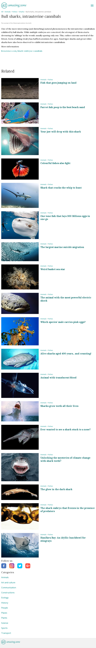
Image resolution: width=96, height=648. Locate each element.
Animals (8, 12)
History (4, 602)
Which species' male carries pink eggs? (62, 322)
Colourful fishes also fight (55, 163)
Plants (4, 617)
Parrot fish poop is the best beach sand (62, 107)
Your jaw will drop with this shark (60, 131)
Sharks (21, 12)
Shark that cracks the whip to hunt (61, 187)
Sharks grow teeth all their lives (59, 406)
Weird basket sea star (52, 269)
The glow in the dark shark (56, 489)
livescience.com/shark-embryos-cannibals (21, 51)
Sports (4, 628)
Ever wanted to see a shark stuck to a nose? (65, 429)
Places (4, 612)
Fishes (14, 12)
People (4, 607)
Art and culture (8, 582)
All (2, 12)
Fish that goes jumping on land (58, 82)
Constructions (8, 592)
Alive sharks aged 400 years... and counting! (65, 353)
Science (4, 623)
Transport (6, 633)
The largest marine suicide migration (62, 247)
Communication (8, 587)
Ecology (5, 597)
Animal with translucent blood (58, 377)
